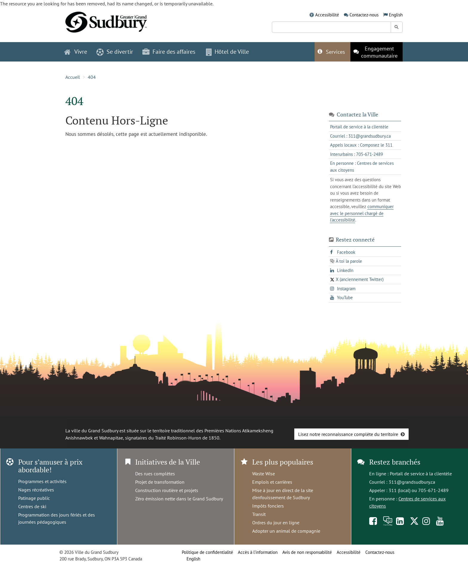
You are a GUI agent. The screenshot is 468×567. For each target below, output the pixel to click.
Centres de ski (32, 506)
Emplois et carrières (272, 482)
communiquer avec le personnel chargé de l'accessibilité (362, 213)
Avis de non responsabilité (307, 552)
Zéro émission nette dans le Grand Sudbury (179, 499)
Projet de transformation (159, 482)
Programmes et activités (42, 481)
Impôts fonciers (268, 506)
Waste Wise (263, 474)
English (396, 15)
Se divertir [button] (114, 52)
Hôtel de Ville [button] (227, 52)
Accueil (72, 77)
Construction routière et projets (166, 490)
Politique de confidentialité (207, 552)
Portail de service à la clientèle (421, 474)
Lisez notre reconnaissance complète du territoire (348, 434)
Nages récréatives (36, 490)
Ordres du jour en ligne (275, 522)
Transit (259, 514)
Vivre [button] (75, 52)
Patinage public (34, 498)
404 (92, 77)
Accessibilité (327, 15)
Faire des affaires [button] (168, 52)
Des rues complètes (155, 474)
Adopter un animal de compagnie (286, 531)
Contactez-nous (364, 15)
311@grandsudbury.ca (412, 482)
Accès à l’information (258, 552)
